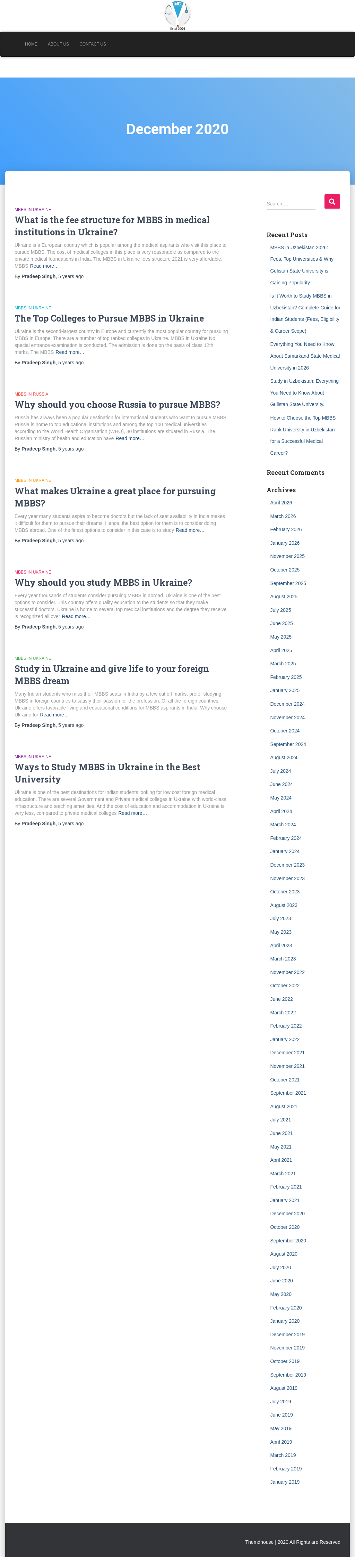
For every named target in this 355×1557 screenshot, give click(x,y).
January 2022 (285, 1039)
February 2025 (286, 677)
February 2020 (286, 1308)
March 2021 (283, 1173)
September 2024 (288, 744)
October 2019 (285, 1361)
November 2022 (287, 972)
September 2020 (288, 1240)
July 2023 (280, 918)
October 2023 (285, 891)
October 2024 (285, 730)
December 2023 (287, 865)
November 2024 (287, 717)
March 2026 (283, 516)
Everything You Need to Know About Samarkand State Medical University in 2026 (305, 355)
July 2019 (280, 1401)
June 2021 (281, 1133)
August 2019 (283, 1388)
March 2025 (283, 663)
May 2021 (280, 1147)
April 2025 (281, 650)
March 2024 (283, 824)
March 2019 (283, 1455)
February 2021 (286, 1187)
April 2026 (281, 502)
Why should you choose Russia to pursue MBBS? (117, 404)
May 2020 (280, 1294)
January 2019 (285, 1482)
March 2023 (283, 959)
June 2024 (281, 784)
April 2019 (281, 1442)
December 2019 (287, 1334)
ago (71, 276)
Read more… (44, 266)
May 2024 (280, 798)
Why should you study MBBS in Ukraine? (103, 582)
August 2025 (283, 596)
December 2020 (287, 1213)
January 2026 (285, 543)
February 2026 (286, 529)
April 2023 (281, 945)
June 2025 (281, 623)
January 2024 (285, 851)
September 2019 (288, 1375)
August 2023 (283, 905)
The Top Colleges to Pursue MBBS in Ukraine (109, 318)
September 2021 (288, 1093)
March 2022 (283, 1012)
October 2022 (285, 985)
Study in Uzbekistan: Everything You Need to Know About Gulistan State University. (304, 392)
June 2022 (281, 999)
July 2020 (280, 1267)
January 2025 (285, 690)
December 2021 (287, 1052)
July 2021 (280, 1119)
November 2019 (287, 1348)
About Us (58, 44)
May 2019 (280, 1428)
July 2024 (280, 771)
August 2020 (283, 1254)
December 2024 (287, 704)
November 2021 (287, 1066)
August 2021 (283, 1106)
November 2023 (287, 878)
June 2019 (281, 1415)
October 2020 (285, 1227)
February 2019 (286, 1468)
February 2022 (286, 1026)
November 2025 (287, 556)
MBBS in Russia (31, 394)
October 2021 (285, 1079)
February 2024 (286, 838)
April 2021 (281, 1160)
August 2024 (283, 757)
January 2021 (285, 1200)
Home (31, 44)
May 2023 (280, 932)
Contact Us (92, 44)
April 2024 (281, 811)
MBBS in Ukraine (33, 209)
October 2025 (285, 570)
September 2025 (288, 583)
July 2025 (280, 610)
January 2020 (285, 1321)
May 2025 (280, 637)
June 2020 (281, 1280)
